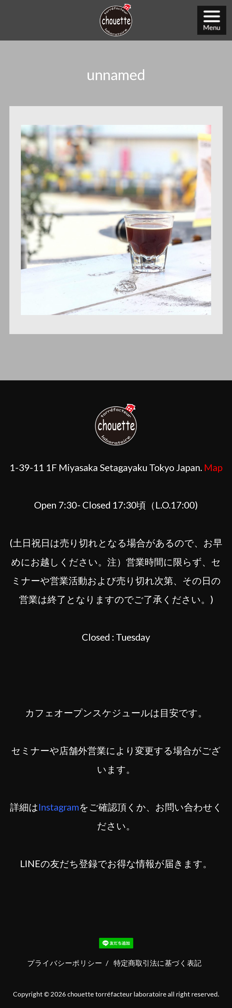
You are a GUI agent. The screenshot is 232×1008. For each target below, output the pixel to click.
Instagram (58, 807)
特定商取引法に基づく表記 (157, 962)
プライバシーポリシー (64, 962)
